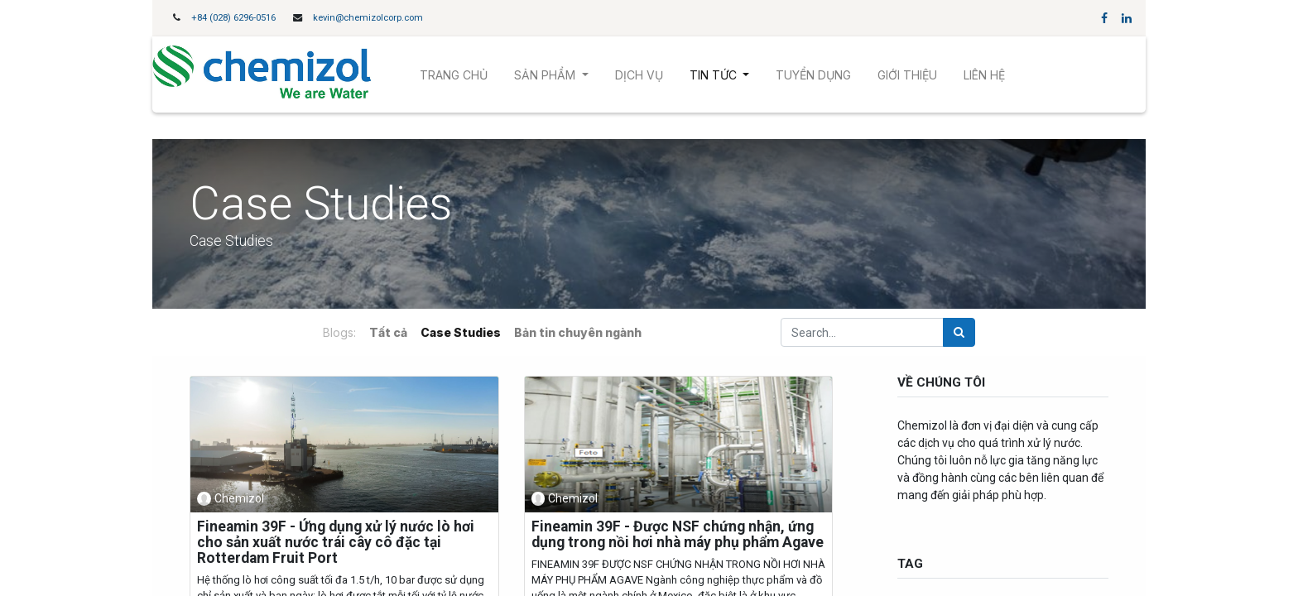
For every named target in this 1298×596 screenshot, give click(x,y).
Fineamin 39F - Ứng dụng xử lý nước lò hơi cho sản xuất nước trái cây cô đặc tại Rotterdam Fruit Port (335, 543)
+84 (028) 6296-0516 (233, 17)
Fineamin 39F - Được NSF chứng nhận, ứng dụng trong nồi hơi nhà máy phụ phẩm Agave (677, 534)
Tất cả (388, 332)
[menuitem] (453, 75)
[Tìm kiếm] (959, 332)
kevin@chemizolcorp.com (368, 17)
